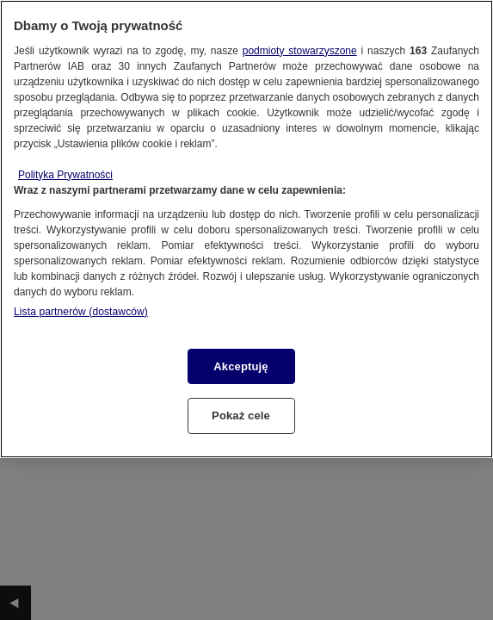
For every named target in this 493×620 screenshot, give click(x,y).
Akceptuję (240, 366)
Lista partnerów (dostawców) (81, 312)
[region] (246, 229)
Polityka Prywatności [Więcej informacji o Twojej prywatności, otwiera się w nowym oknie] (65, 175)
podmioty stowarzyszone (300, 51)
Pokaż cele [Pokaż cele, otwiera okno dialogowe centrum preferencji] (241, 415)
